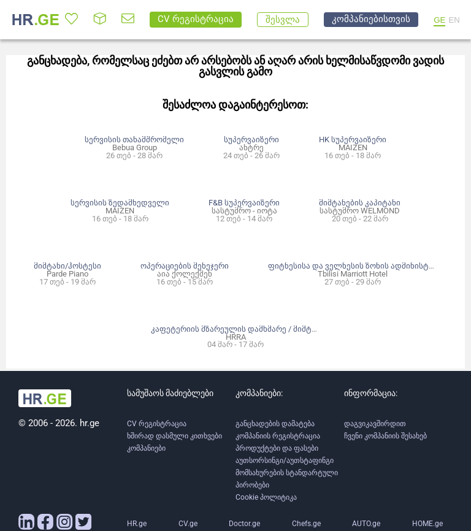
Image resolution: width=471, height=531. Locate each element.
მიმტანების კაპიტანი (359, 202)
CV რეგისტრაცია (156, 423)
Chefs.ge (306, 523)
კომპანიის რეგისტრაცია (278, 436)
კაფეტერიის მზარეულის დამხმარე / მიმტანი (237, 329)
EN (454, 20)
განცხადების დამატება (275, 423)
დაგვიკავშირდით (375, 423)
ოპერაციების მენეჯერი (184, 265)
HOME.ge (427, 523)
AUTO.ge (366, 523)
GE (439, 20)
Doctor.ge (244, 523)
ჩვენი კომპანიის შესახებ (385, 436)
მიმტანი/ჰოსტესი (67, 265)
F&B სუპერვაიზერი (244, 202)
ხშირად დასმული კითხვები (174, 436)
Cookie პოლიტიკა (266, 497)
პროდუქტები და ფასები (277, 448)
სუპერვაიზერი (251, 139)
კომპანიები (146, 448)
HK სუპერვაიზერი (352, 139)
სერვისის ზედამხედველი (120, 202)
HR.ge (137, 523)
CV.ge (187, 523)
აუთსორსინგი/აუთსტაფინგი (285, 460)
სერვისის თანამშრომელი (134, 139)
